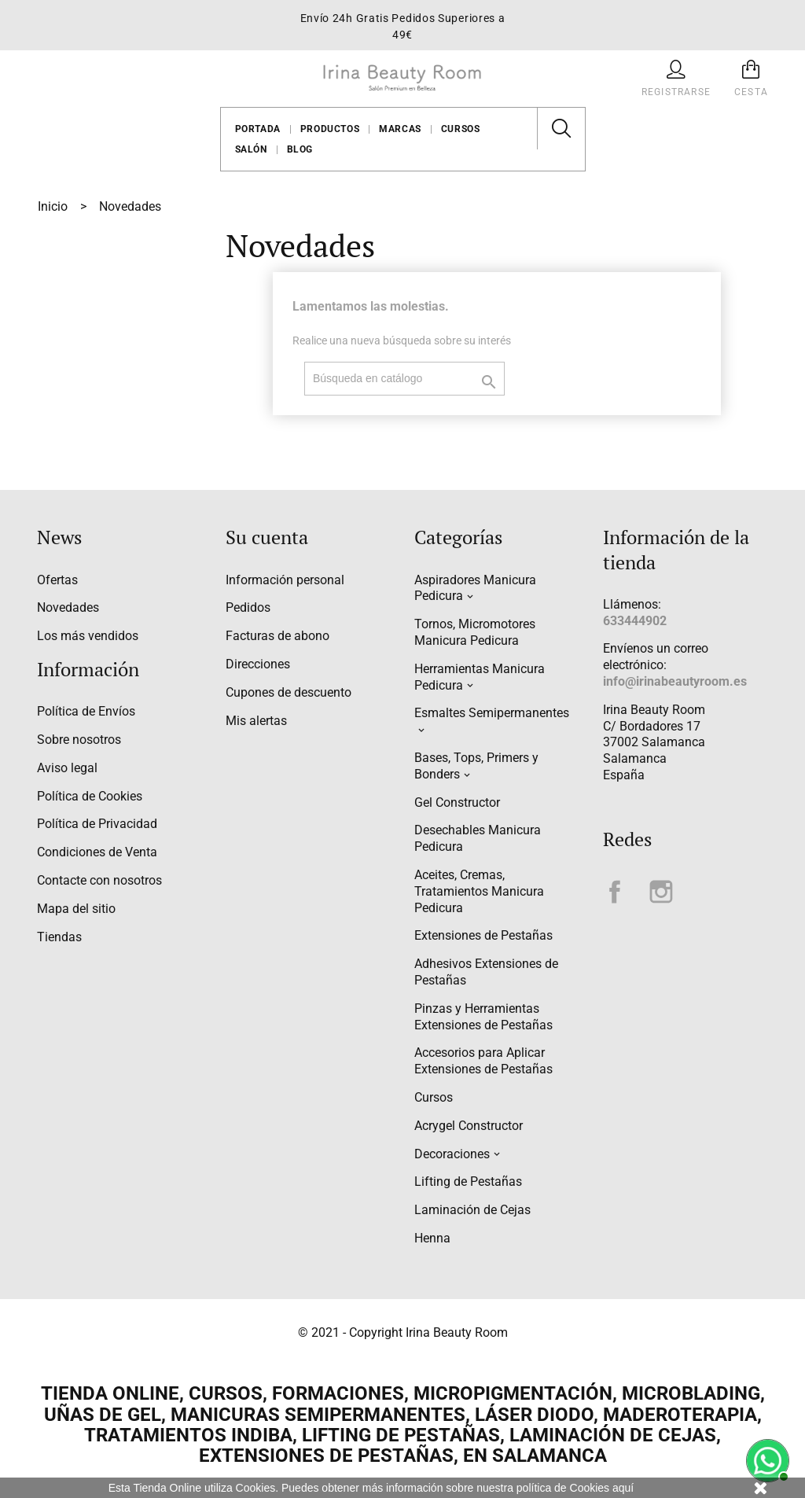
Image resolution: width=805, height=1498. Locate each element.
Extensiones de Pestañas (483, 935)
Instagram (661, 891)
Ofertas (57, 579)
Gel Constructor (457, 802)
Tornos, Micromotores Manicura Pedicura (474, 632)
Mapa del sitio (76, 908)
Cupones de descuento (288, 692)
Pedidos (248, 607)
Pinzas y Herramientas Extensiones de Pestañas (483, 1016)
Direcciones (258, 664)
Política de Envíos (86, 711)
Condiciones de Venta (97, 852)
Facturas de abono (277, 635)
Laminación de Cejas (472, 1209)
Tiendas (59, 936)
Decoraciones (452, 1154)
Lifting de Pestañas (468, 1181)
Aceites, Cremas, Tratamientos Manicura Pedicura (479, 891)
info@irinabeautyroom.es (675, 681)
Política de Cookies (89, 796)
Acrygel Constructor (468, 1125)
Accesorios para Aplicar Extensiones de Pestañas (483, 1061)
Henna (432, 1238)
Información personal (285, 579)
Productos (329, 128)
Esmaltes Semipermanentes (491, 712)
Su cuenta (267, 537)
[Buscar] (404, 379)
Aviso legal (67, 767)
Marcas (400, 128)
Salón (251, 149)
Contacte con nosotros (99, 880)
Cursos (460, 128)
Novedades (68, 607)
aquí (623, 1487)
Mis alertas (256, 720)
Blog (300, 149)
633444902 (635, 620)
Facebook (614, 891)
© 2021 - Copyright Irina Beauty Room (403, 1332)
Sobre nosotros (79, 739)
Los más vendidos (87, 635)
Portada (258, 128)
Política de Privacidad (97, 823)
